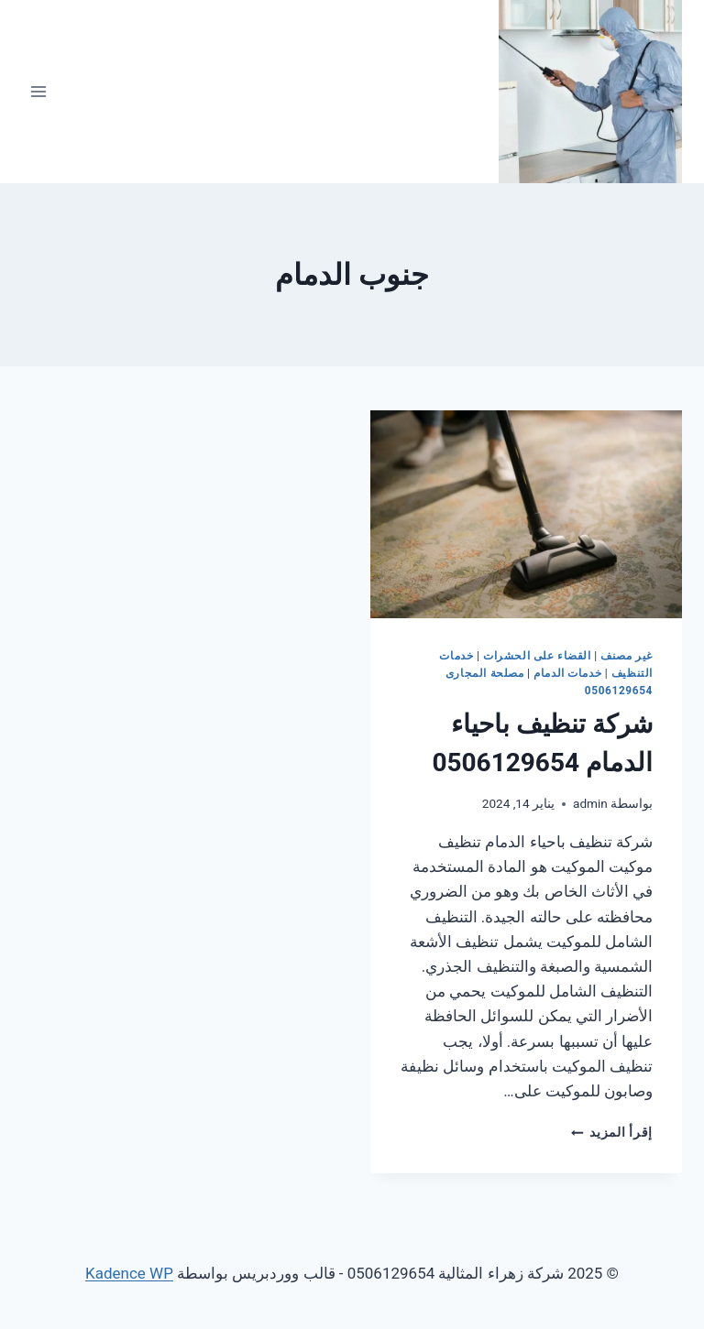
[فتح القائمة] (39, 91)
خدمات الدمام (567, 673)
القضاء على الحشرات (537, 655)
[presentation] (526, 514)
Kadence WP (129, 1273)
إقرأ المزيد (612, 1132)
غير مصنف (626, 655)
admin (590, 803)
